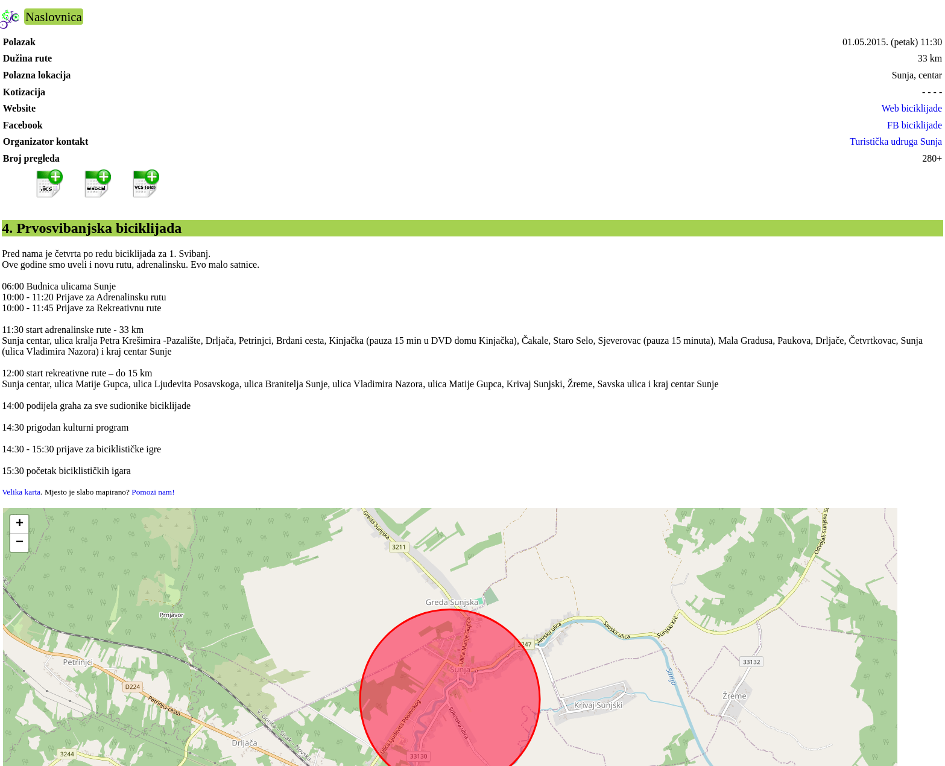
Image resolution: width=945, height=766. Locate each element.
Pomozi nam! (152, 491)
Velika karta (21, 491)
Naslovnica (53, 17)
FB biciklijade (914, 125)
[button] (19, 524)
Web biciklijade (912, 108)
